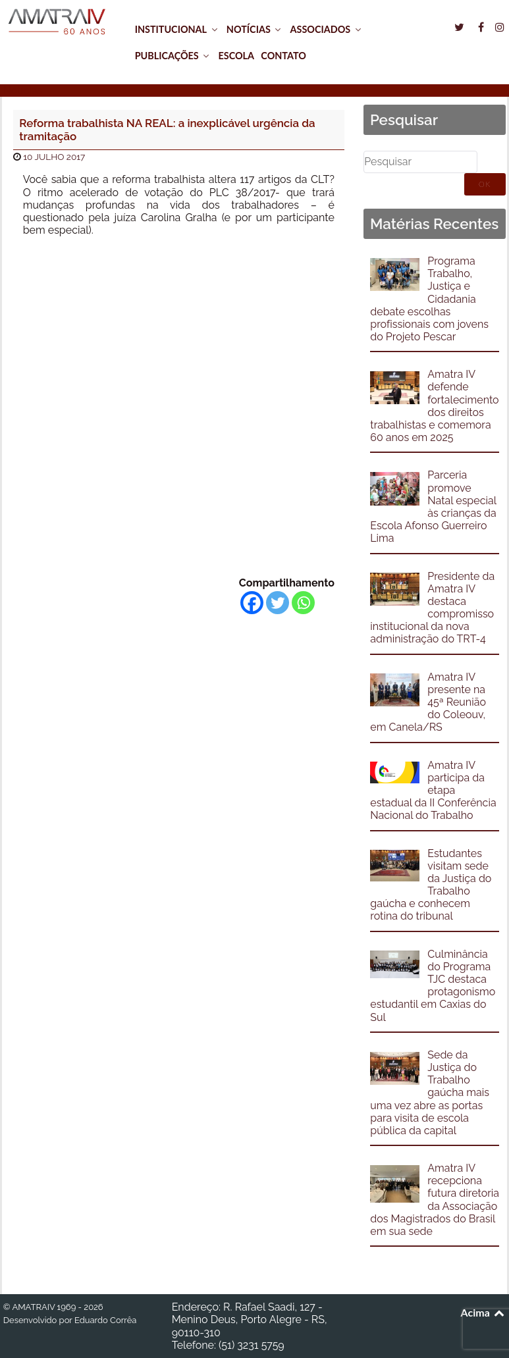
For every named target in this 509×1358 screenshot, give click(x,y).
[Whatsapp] (303, 602)
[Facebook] (251, 602)
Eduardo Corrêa (105, 1320)
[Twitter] (277, 602)
